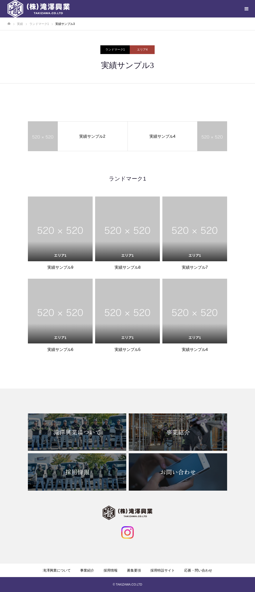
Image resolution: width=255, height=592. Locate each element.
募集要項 (134, 570)
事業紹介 (87, 570)
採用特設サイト (162, 570)
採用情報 (111, 570)
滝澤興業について (57, 570)
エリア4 (142, 49)
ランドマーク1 (115, 49)
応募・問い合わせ (198, 570)
